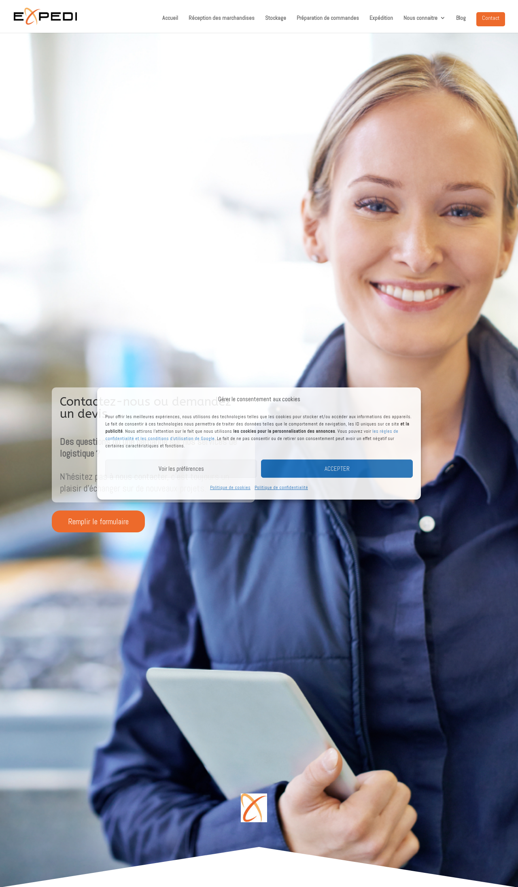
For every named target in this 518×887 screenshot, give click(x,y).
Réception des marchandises (222, 18)
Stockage (275, 18)
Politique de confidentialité (281, 488)
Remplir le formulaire (98, 521)
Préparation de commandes (328, 18)
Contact (490, 17)
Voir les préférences (181, 468)
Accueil (170, 18)
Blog (461, 18)
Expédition (381, 18)
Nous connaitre (420, 18)
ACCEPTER (337, 468)
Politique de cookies (230, 488)
